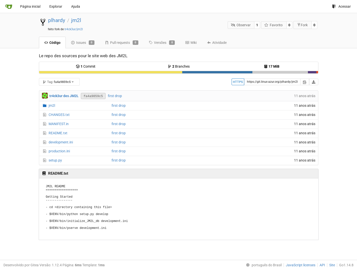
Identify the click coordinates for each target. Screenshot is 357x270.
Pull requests (121, 42)
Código (52, 43)
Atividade (217, 43)
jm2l (76, 20)
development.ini (61, 142)
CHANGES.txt (59, 115)
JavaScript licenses (300, 265)
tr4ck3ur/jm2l (73, 29)
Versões (162, 42)
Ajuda (75, 6)
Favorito (273, 25)
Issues (82, 42)
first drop (115, 96)
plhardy (56, 20)
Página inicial (30, 6)
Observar (241, 25)
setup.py (55, 160)
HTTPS (238, 82)
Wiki (191, 43)
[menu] (263, 265)
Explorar (55, 6)
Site (332, 265)
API (322, 265)
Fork (302, 25)
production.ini (59, 151)
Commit (85, 66)
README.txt (58, 133)
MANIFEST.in (59, 124)
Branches (179, 66)
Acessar (341, 6)
